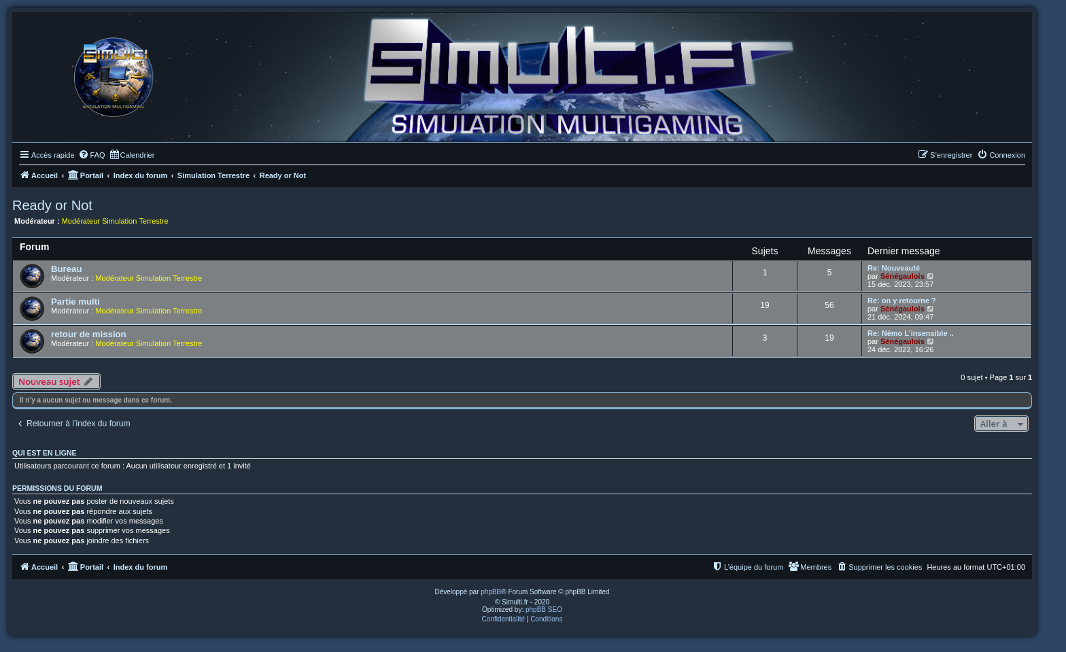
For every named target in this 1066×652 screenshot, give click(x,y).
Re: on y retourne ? (901, 300)
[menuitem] (91, 155)
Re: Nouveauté (893, 268)
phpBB (491, 592)
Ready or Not (52, 205)
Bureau (66, 269)
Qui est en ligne (44, 453)
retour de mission (88, 334)
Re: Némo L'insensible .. (910, 333)
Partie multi (75, 301)
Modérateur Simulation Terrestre (115, 221)
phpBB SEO (544, 609)
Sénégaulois (902, 276)
